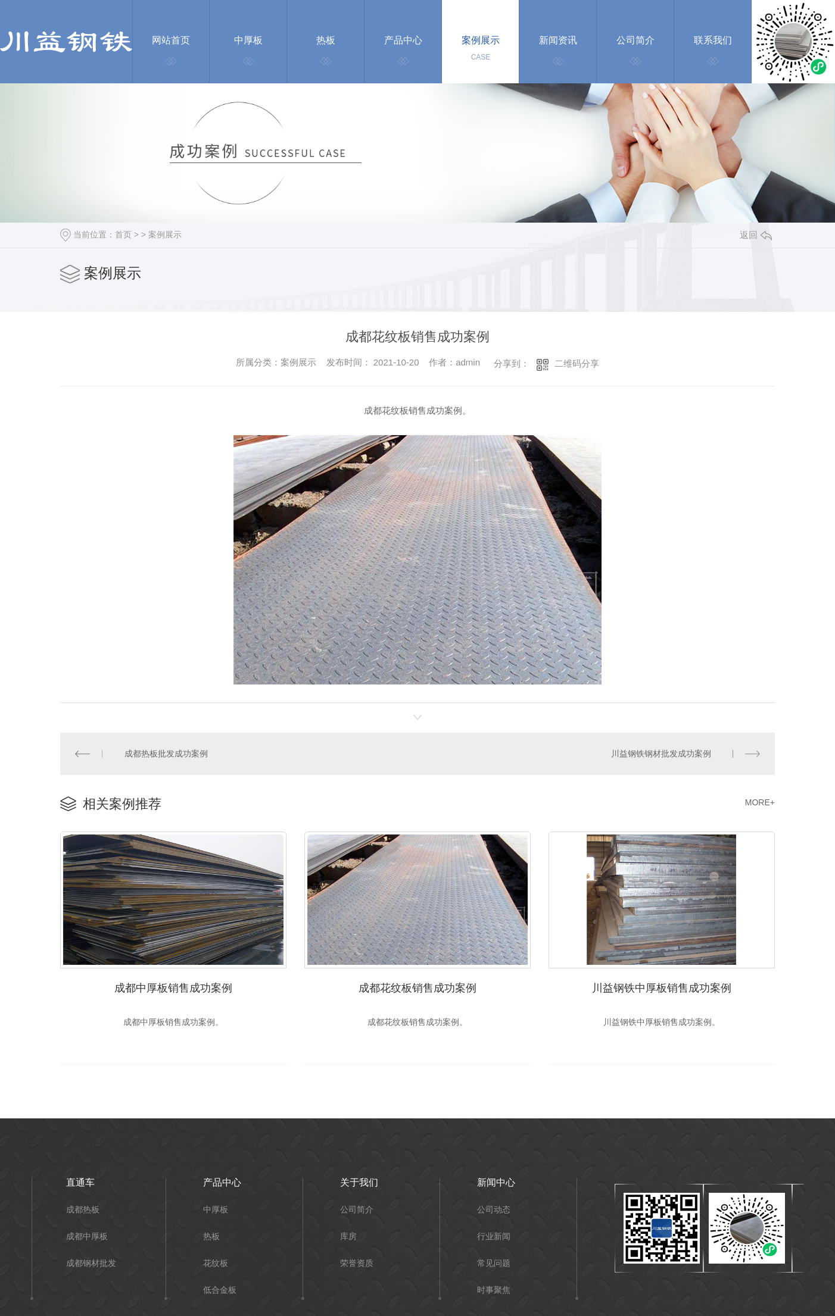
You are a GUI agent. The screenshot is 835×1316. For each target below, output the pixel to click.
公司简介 (356, 1209)
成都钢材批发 (91, 1263)
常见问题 (493, 1263)
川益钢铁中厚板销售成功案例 (661, 988)
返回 (756, 235)
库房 (348, 1236)
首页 (123, 234)
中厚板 (215, 1209)
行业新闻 (493, 1236)
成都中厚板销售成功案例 (173, 988)
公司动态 (493, 1209)
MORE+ (760, 802)
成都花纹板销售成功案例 (417, 988)
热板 (211, 1236)
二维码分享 (576, 363)
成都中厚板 (87, 1236)
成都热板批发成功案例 (166, 753)
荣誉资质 (356, 1263)
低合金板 (219, 1290)
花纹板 (215, 1263)
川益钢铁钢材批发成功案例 (661, 753)
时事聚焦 (493, 1290)
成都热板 (82, 1209)
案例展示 (165, 234)
